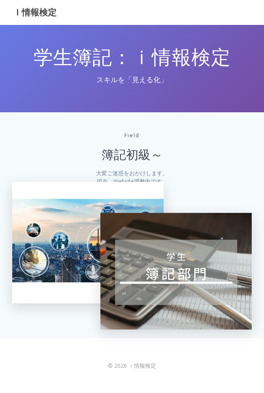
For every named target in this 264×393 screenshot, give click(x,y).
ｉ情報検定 (35, 12)
